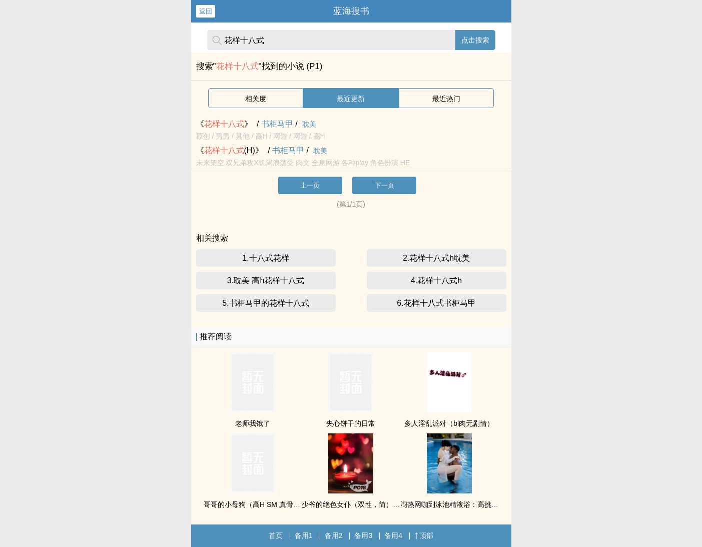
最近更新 (351, 99)
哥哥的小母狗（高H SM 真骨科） (255, 504)
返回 (205, 11)
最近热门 (446, 99)
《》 (224, 124)
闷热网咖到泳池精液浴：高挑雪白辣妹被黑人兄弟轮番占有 (491, 504)
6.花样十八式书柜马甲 (436, 303)
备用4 (393, 535)
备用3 (363, 535)
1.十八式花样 (265, 258)
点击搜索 (475, 40)
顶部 (423, 535)
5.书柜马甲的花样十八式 (265, 303)
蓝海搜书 (351, 11)
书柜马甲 (277, 124)
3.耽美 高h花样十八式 (266, 280)
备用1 (304, 535)
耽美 (309, 124)
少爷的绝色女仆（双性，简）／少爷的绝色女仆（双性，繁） (396, 504)
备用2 (334, 535)
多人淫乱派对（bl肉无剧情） (449, 423)
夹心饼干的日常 (350, 423)
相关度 (255, 99)
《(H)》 (229, 150)
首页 (276, 535)
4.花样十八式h (436, 280)
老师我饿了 (252, 423)
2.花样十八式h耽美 (436, 258)
